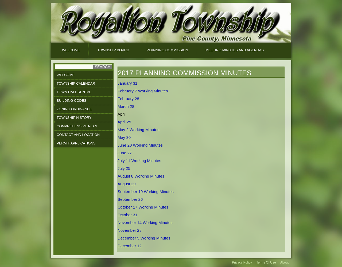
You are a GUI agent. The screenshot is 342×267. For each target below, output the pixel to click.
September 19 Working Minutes (146, 191)
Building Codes (71, 101)
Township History (74, 118)
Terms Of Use (266, 262)
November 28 (130, 230)
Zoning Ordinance (74, 109)
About (284, 262)
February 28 (128, 98)
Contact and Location (78, 135)
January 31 (127, 83)
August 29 (127, 184)
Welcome (71, 50)
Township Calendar (76, 83)
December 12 (130, 246)
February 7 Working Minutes (143, 91)
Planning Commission (167, 50)
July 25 (124, 168)
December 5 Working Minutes (144, 238)
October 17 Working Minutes (143, 207)
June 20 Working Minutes (140, 145)
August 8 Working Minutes (141, 176)
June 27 (125, 153)
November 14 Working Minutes (145, 222)
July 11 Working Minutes (139, 160)
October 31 (127, 215)
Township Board (113, 50)
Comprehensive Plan (77, 126)
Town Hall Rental (74, 92)
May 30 (124, 137)
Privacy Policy (242, 262)
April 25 (124, 122)
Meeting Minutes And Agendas (234, 50)
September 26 (130, 199)
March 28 (126, 106)
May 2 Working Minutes (138, 129)
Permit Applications (76, 143)
